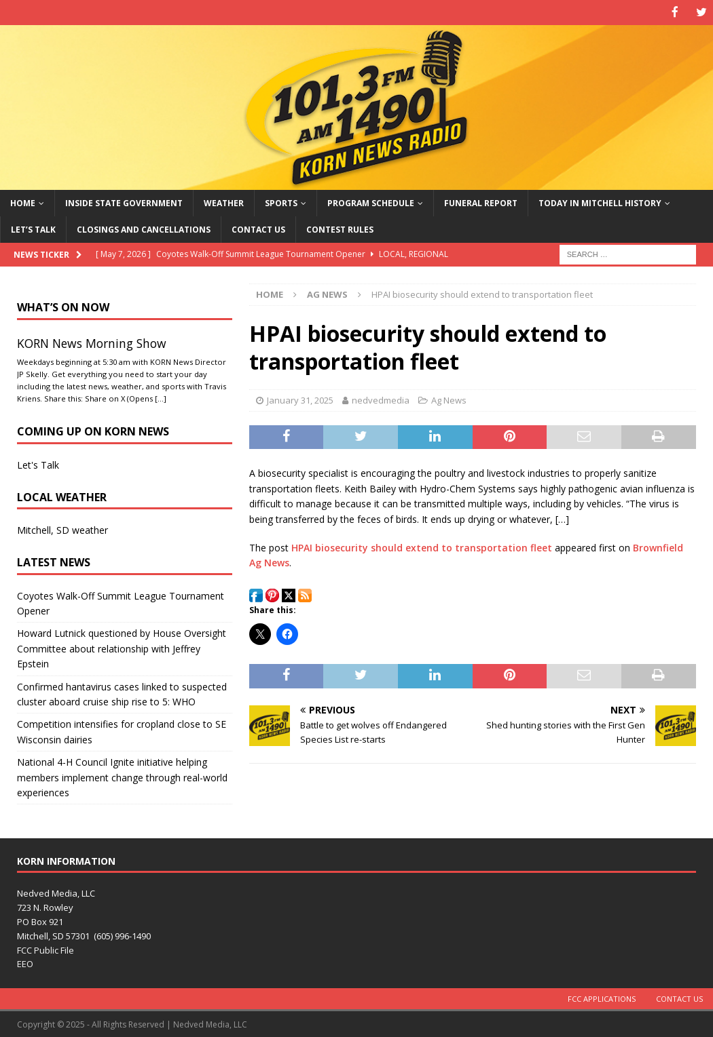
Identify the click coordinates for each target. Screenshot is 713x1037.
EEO (25, 963)
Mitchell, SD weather (62, 529)
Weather (224, 202)
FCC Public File (45, 949)
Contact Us (258, 228)
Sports (281, 202)
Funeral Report (480, 202)
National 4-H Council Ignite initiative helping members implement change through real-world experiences (122, 776)
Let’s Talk (33, 228)
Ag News (449, 399)
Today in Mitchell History (599, 202)
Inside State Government (124, 202)
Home (22, 202)
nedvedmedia (380, 399)
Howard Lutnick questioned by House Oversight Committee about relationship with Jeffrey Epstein (121, 647)
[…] (160, 397)
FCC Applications (602, 998)
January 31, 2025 (300, 399)
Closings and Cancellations (144, 228)
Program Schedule (370, 202)
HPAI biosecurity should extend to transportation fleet (421, 546)
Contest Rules (339, 228)
